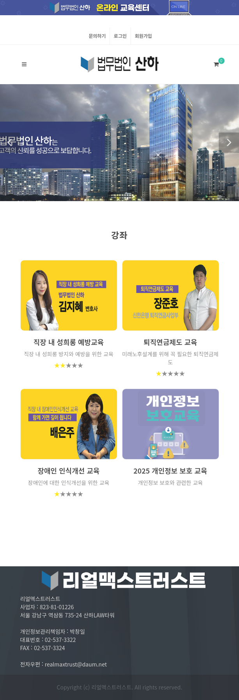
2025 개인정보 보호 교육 (170, 470)
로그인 (120, 35)
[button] (10, 143)
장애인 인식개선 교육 (68, 470)
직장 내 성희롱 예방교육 (69, 342)
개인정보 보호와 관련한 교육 (170, 482)
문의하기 (97, 35)
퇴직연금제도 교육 (170, 342)
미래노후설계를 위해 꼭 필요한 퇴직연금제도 (170, 358)
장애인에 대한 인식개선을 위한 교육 (69, 482)
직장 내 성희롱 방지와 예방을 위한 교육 (68, 354)
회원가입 (143, 35)
